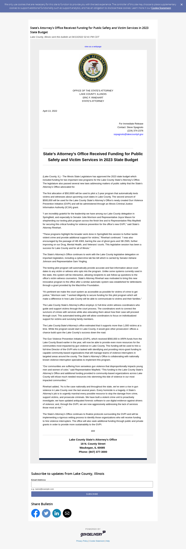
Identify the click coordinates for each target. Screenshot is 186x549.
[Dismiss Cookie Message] (181, 3)
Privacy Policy (82, 541)
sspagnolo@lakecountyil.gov (128, 134)
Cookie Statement (161, 8)
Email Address (38, 480)
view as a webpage (93, 46)
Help (108, 541)
